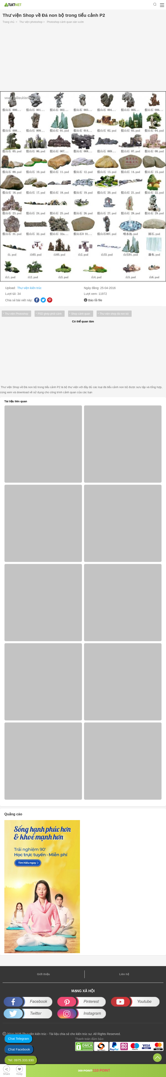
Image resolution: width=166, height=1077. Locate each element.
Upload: (10, 288)
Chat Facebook (19, 1049)
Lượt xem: (91, 293)
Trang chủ (8, 21)
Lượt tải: (11, 293)
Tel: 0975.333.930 (21, 1060)
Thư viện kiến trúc (29, 288)
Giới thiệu (43, 974)
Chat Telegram (18, 1038)
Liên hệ (124, 974)
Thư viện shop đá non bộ (114, 313)
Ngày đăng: (92, 288)
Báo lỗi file (95, 300)
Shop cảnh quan (80, 313)
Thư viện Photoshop (16, 313)
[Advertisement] (83, 58)
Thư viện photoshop (30, 21)
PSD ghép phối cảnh (50, 313)
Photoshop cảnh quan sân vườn (65, 21)
